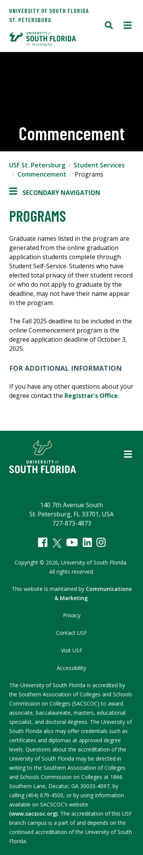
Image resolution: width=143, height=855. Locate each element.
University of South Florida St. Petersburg (49, 15)
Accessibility (71, 668)
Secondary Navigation (54, 192)
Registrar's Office (91, 395)
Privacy (71, 615)
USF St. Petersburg (37, 165)
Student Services (99, 165)
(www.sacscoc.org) (33, 813)
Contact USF (71, 632)
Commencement (42, 174)
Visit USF (71, 650)
